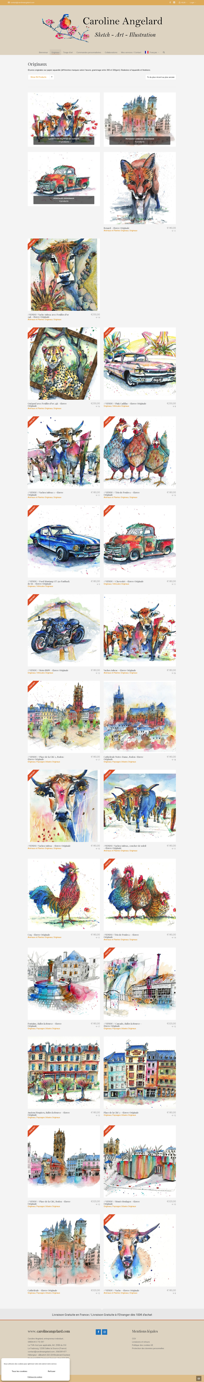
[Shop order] (160, 77)
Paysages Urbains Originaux (48, 745)
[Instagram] (104, 1332)
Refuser (51, 1371)
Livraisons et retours (141, 1342)
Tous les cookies (19, 1371)
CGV (134, 1338)
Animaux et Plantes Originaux (116, 214)
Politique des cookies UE (142, 1345)
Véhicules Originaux (120, 390)
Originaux (133, 214)
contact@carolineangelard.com (21, 3)
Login (193, 3)
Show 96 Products (38, 77)
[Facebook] (98, 1332)
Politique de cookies (35, 1377)
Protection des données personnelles (148, 1348)
